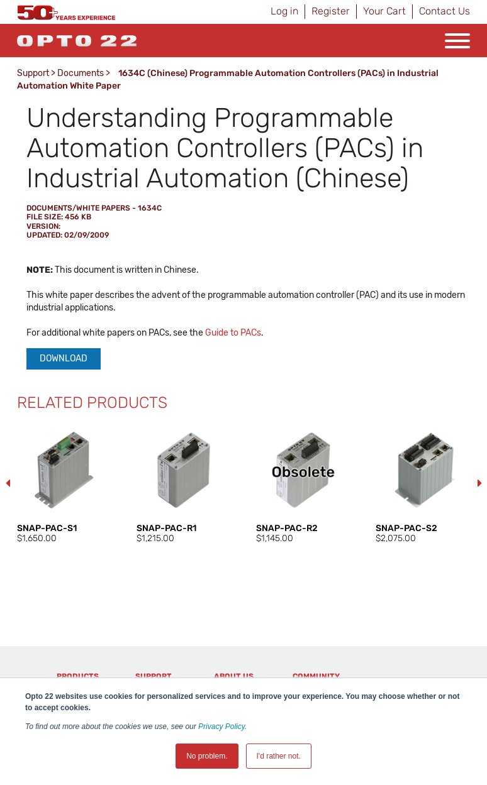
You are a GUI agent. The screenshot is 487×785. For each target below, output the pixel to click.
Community (316, 676)
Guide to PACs (233, 332)
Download (63, 358)
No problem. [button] (206, 756)
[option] (64, 484)
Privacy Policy (221, 726)
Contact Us (444, 11)
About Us (234, 676)
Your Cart (384, 11)
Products (78, 676)
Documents (80, 73)
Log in (284, 11)
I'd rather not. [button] (279, 756)
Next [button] (479, 483)
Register (330, 11)
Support (33, 73)
